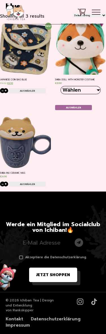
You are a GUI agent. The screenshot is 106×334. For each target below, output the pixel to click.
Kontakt (14, 319)
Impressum (18, 325)
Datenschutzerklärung (56, 319)
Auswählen (27, 91)
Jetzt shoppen (53, 275)
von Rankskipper (20, 310)
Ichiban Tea (29, 300)
